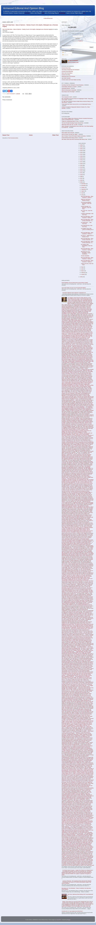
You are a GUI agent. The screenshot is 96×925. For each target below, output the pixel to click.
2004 (81, 276)
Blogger (68, 919)
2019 (81, 158)
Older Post (55, 135)
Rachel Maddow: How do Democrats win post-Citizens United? (75, 282)
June (82, 194)
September (83, 189)
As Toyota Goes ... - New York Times (86, 223)
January (83, 274)
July (82, 192)
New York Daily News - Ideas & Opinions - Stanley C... (87, 197)
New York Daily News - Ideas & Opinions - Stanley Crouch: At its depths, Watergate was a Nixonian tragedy (27, 29)
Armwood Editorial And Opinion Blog (23, 8)
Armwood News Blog (66, 68)
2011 (81, 172)
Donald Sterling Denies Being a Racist (70, 137)
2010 (81, 174)
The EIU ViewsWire (85, 255)
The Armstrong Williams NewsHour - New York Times (86, 203)
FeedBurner (80, 40)
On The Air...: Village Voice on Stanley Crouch (87, 236)
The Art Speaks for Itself (67, 96)
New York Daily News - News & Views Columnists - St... (87, 220)
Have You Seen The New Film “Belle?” (70, 134)
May (82, 267)
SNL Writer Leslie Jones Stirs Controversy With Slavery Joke (74, 139)
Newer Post (5, 135)
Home (31, 135)
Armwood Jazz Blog (66, 74)
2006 (81, 180)
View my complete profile (73, 62)
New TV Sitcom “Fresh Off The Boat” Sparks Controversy (74, 136)
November (83, 185)
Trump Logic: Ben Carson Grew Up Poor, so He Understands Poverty (76, 104)
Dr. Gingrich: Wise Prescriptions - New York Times (86, 245)
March (82, 270)
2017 (81, 161)
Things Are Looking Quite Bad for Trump (70, 121)
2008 (81, 176)
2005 (81, 182)
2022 (81, 152)
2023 (81, 150)
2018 (81, 159)
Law (84, 13)
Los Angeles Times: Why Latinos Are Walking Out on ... (87, 229)
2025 (81, 146)
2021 (81, 154)
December (83, 183)
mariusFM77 (58, 919)
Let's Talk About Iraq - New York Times (86, 226)
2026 (81, 145)
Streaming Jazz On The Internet (68, 76)
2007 (81, 178)
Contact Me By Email (48, 18)
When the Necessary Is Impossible (69, 90)
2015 (81, 165)
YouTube (27, 13)
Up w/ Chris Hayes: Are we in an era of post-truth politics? (74, 287)
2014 (81, 167)
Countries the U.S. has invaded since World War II (72, 911)
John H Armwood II (73, 60)
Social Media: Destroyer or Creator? (69, 86)
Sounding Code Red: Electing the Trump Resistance (73, 85)
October (83, 187)
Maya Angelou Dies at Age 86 (68, 132)
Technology (62, 13)
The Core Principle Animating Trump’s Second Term (72, 122)
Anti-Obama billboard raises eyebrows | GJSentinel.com (74, 292)
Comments (65, 54)
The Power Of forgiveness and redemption (70, 69)
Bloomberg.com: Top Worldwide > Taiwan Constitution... (85, 252)
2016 (81, 163)
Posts (64, 52)
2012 (81, 170)
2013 (81, 169)
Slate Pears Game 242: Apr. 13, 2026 (69, 124)
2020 (81, 156)
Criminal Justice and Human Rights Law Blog (71, 79)
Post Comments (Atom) (13, 137)
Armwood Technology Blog (67, 71)
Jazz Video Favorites (66, 78)
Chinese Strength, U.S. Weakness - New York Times (86, 207)
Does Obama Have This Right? (68, 91)
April (82, 268)
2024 (81, 148)
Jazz (43, 13)
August (83, 191)
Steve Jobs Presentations (67, 73)
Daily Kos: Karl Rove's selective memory (85, 200)
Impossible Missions (66, 88)
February (83, 272)
